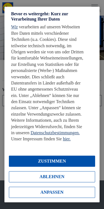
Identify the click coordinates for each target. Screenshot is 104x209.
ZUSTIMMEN (52, 161)
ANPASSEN (52, 192)
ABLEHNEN (52, 176)
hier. (67, 139)
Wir (14, 26)
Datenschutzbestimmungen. (55, 132)
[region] (52, 104)
